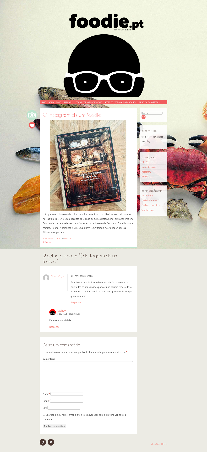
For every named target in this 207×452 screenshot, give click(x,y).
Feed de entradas (149, 200)
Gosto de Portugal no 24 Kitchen (120, 102)
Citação (145, 162)
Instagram (47, 242)
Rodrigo (67, 239)
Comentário (49, 358)
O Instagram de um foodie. (72, 115)
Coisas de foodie (149, 167)
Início (43, 102)
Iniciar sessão (147, 195)
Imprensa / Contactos (149, 102)
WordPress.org (148, 210)
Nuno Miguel (58, 276)
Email (46, 400)
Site (45, 407)
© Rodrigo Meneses (159, 444)
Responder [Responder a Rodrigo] (54, 326)
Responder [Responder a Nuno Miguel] (76, 302)
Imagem (32, 115)
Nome (46, 394)
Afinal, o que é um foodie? (61, 102)
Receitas (145, 176)
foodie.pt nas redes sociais (89, 102)
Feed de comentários (151, 205)
